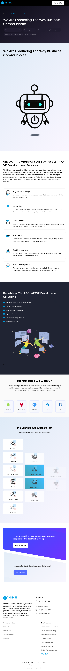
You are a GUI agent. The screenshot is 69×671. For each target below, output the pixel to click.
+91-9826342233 (43, 606)
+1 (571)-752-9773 (43, 610)
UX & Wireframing (47, 642)
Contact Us (58, 3)
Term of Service (8, 635)
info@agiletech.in (43, 613)
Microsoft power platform (49, 627)
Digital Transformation (49, 650)
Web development (47, 646)
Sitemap (6, 638)
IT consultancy (46, 638)
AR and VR (44, 654)
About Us (6, 627)
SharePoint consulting (48, 630)
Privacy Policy (38, 668)
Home (5, 14)
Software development (48, 634)
